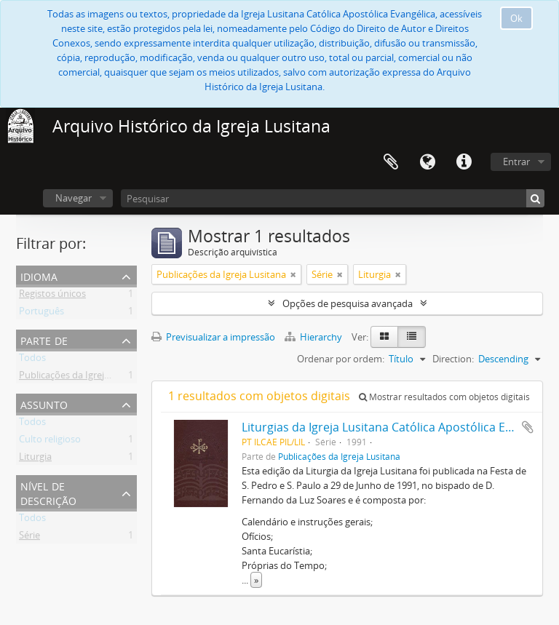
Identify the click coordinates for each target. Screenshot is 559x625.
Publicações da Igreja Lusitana (83, 377)
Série (29, 537)
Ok (516, 18)
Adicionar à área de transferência (527, 427)
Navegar (73, 197)
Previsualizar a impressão (213, 336)
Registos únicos (52, 296)
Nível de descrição (48, 492)
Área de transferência (391, 162)
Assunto (44, 403)
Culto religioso (50, 441)
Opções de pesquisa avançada (347, 303)
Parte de (44, 339)
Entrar (516, 161)
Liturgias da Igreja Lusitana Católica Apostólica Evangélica (399, 427)
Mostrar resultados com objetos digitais (444, 397)
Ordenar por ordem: (340, 358)
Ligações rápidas (463, 162)
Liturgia (35, 459)
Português (41, 313)
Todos (32, 360)
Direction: (453, 358)
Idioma (427, 162)
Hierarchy (314, 336)
